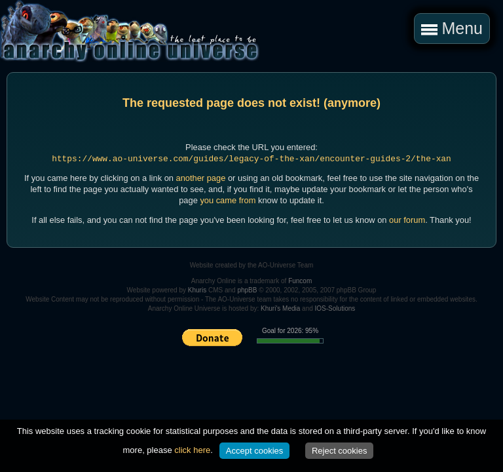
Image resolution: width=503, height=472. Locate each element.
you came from (227, 200)
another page (201, 178)
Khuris (197, 290)
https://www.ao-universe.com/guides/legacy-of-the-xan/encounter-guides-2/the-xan (251, 159)
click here (192, 450)
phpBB (247, 290)
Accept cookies (254, 451)
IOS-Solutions (335, 308)
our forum (407, 220)
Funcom (300, 281)
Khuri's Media (280, 308)
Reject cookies (339, 451)
